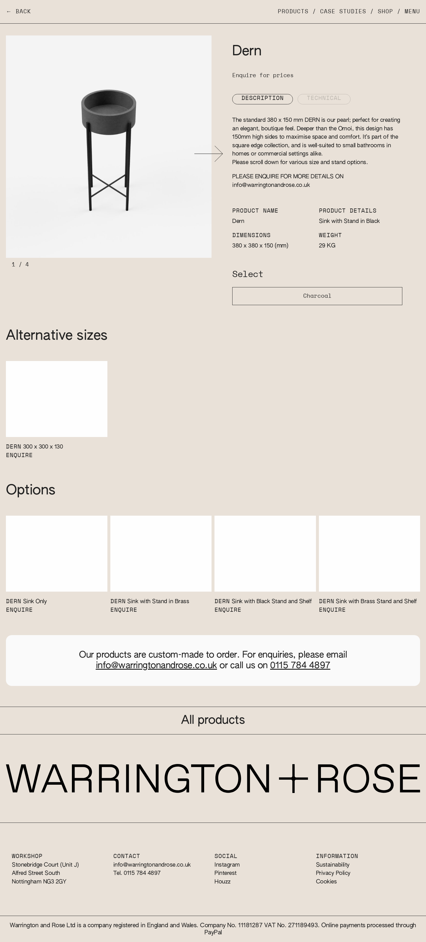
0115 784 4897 (300, 665)
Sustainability (333, 865)
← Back (18, 11)
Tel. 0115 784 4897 (137, 873)
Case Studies (343, 11)
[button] (208, 154)
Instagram (227, 865)
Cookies (326, 882)
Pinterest (225, 873)
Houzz (222, 882)
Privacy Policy (333, 873)
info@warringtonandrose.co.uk (271, 185)
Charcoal (317, 296)
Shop (385, 11)
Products (293, 11)
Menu (412, 11)
